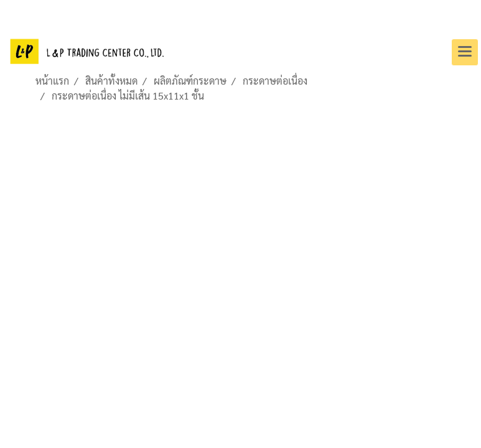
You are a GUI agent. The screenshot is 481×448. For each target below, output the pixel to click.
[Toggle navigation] (465, 52)
